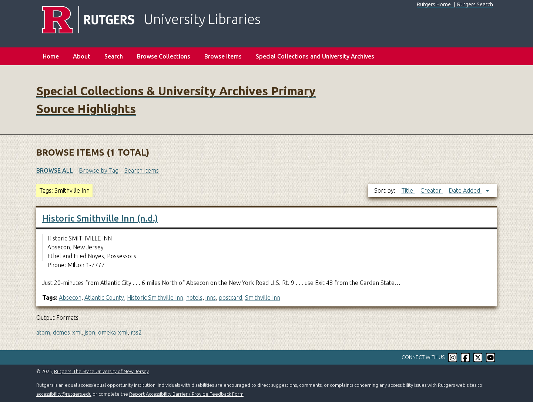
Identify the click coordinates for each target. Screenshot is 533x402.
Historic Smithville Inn (155, 297)
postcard (230, 297)
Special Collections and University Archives (315, 56)
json (90, 332)
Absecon (70, 297)
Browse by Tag (98, 170)
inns (210, 297)
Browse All (54, 170)
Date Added (465, 190)
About (81, 56)
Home (51, 56)
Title (408, 190)
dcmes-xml (67, 332)
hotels (194, 297)
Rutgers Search (475, 4)
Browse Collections (163, 56)
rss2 (136, 332)
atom (43, 332)
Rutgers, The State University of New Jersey (101, 371)
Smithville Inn (262, 297)
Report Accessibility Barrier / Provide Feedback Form (186, 393)
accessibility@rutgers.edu (63, 393)
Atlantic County (104, 297)
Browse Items (223, 56)
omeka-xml (113, 332)
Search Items (141, 170)
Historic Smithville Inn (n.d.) (100, 218)
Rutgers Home (434, 4)
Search (113, 56)
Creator (431, 190)
